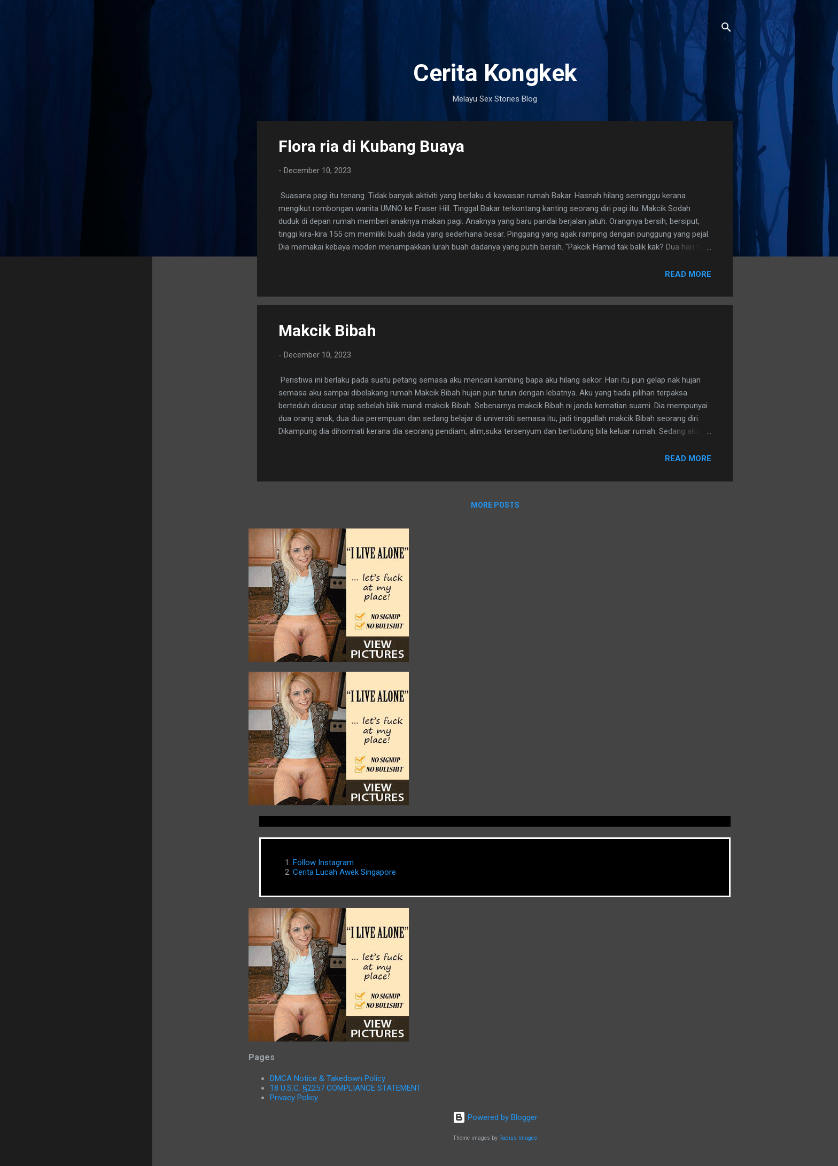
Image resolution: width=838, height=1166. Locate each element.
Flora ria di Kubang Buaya (371, 146)
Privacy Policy (294, 1097)
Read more (688, 274)
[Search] (726, 29)
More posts (495, 505)
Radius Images (518, 1137)
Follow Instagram (323, 862)
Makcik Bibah (327, 330)
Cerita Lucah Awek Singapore (344, 872)
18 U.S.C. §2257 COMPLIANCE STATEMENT (345, 1088)
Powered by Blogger (495, 1117)
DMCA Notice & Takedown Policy (327, 1078)
